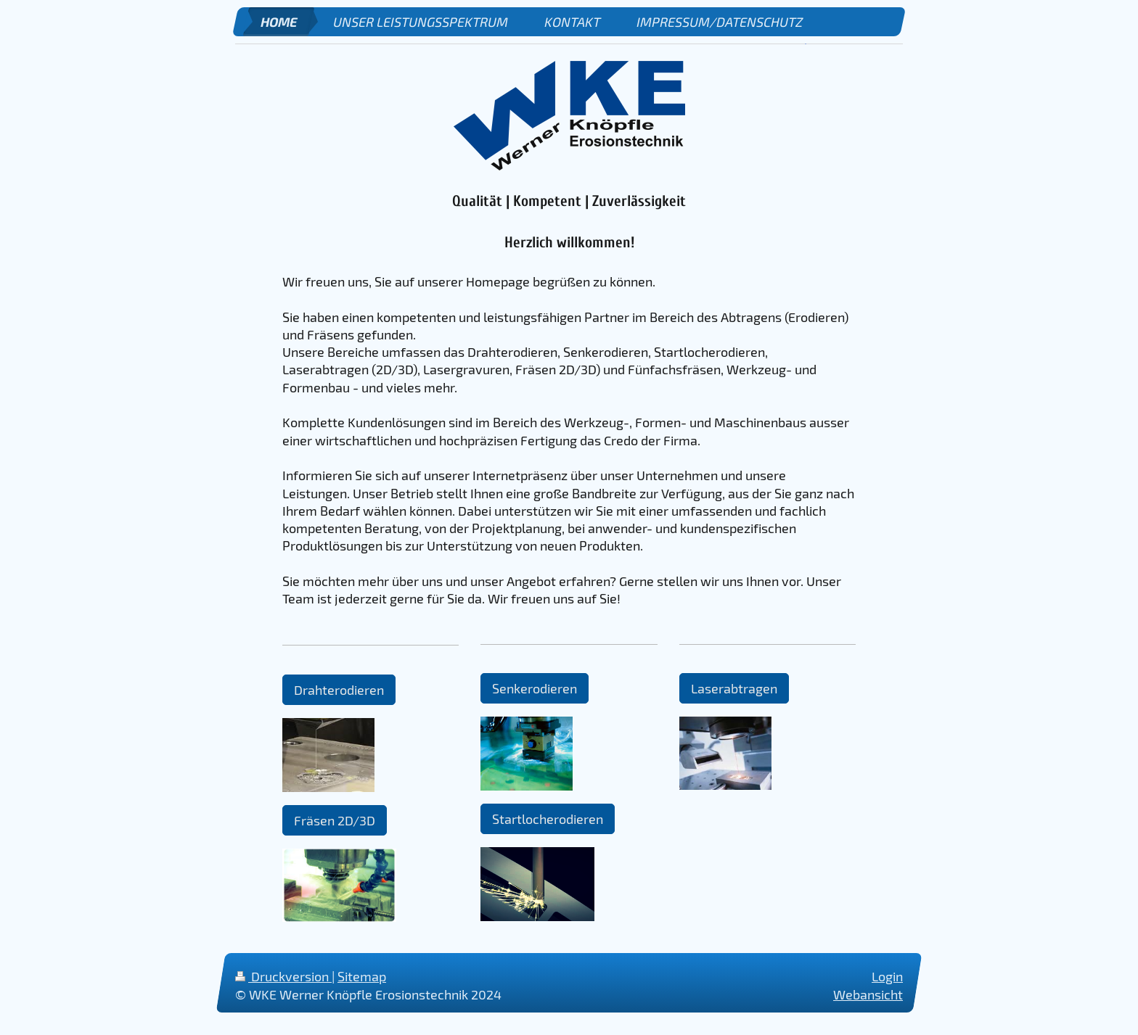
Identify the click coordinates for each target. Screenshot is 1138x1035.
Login (887, 976)
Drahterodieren (339, 690)
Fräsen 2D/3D (334, 820)
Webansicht (868, 994)
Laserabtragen (734, 688)
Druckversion (283, 976)
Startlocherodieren (547, 819)
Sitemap (361, 976)
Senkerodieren (534, 688)
